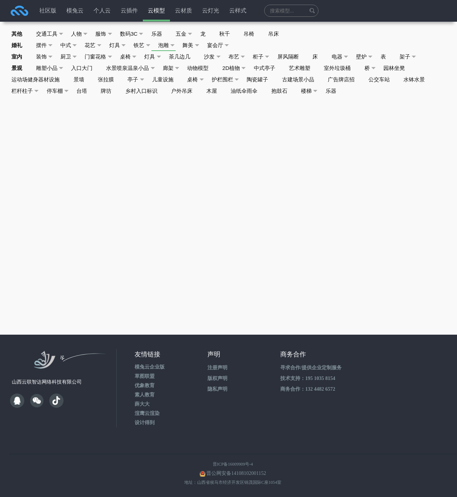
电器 (346, 57)
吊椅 (254, 34)
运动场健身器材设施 (36, 79)
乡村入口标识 (144, 91)
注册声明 (217, 367)
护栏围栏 (229, 79)
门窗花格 (100, 57)
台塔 (83, 91)
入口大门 (83, 68)
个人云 (102, 10)
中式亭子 (268, 68)
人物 (80, 34)
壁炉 (371, 57)
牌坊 (108, 91)
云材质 (183, 10)
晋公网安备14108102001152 (236, 473)
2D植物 (238, 68)
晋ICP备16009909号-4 (233, 464)
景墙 (79, 79)
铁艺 (145, 45)
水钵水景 (420, 79)
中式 (70, 45)
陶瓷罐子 (261, 79)
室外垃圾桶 (342, 68)
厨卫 (70, 57)
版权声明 (217, 378)
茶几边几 (183, 57)
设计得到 (145, 422)
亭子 (138, 79)
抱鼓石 (284, 91)
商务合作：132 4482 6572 (307, 389)
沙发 (216, 57)
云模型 (156, 10)
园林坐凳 (400, 68)
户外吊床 (185, 91)
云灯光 (210, 10)
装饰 (45, 57)
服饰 (105, 34)
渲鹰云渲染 (147, 413)
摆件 (45, 45)
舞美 (195, 45)
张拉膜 (107, 79)
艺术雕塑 (304, 68)
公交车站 (385, 79)
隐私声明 (217, 389)
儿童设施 (165, 79)
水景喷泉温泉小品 (132, 68)
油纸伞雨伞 (248, 91)
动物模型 (201, 68)
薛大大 (142, 404)
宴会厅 (223, 45)
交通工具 (50, 34)
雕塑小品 (50, 68)
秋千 (229, 34)
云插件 (129, 10)
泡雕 (170, 45)
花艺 (95, 45)
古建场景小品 (303, 79)
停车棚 (58, 91)
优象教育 (145, 385)
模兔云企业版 (150, 367)
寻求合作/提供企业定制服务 (311, 367)
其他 (17, 34)
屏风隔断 (294, 57)
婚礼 (17, 45)
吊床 (279, 34)
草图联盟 (145, 376)
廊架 (173, 68)
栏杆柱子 (25, 91)
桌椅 (130, 57)
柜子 (266, 57)
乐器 (159, 34)
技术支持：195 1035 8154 (307, 378)
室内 (17, 57)
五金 (187, 34)
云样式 (237, 10)
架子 (416, 57)
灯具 (120, 45)
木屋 (215, 91)
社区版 (47, 10)
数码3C (134, 34)
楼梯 (314, 91)
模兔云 (75, 10)
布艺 (241, 57)
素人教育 (145, 394)
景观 (17, 68)
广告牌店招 (346, 79)
